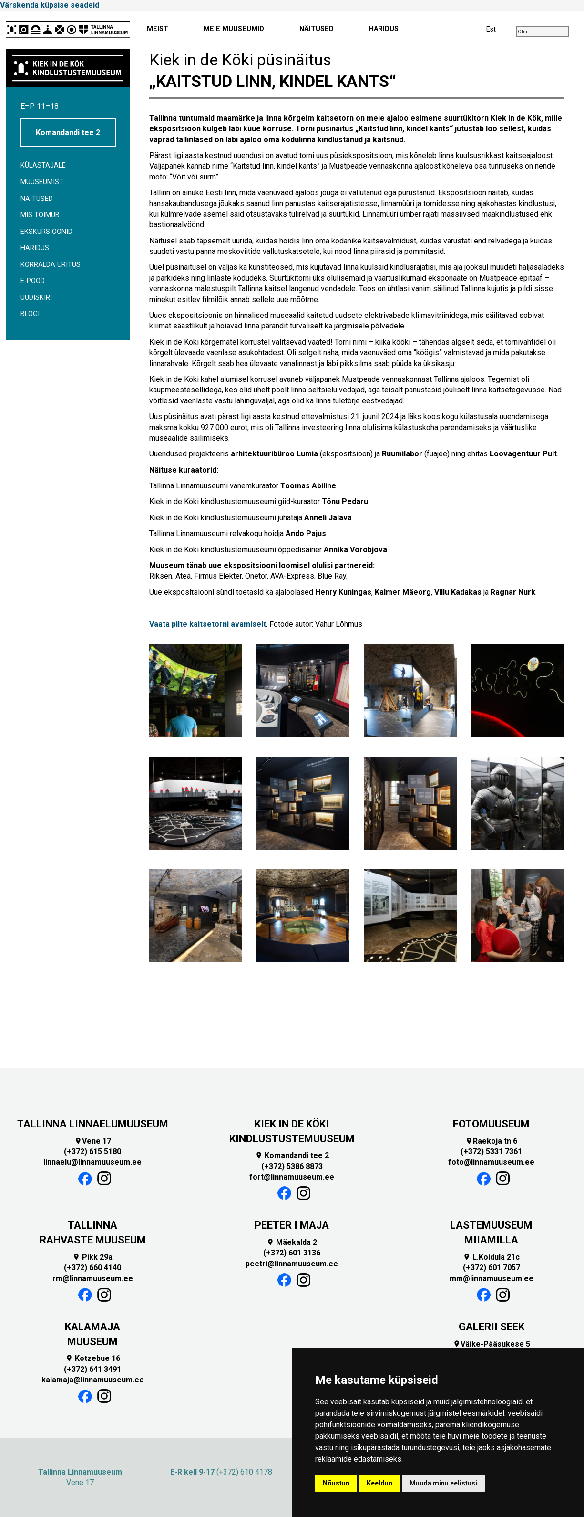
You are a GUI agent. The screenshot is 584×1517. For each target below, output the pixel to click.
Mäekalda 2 (291, 1242)
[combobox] (542, 31)
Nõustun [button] (336, 1483)
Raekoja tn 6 (491, 1141)
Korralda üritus (50, 265)
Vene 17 (92, 1141)
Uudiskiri (36, 298)
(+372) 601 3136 (291, 1252)
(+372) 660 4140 (92, 1267)
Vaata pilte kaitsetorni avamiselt (207, 624)
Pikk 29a (92, 1257)
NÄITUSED (316, 29)
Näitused (36, 199)
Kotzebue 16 (92, 1358)
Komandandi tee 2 (68, 132)
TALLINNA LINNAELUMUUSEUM (92, 1124)
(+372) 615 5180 (92, 1151)
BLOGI (30, 314)
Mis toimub (40, 215)
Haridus (34, 248)
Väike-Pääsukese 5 (491, 1343)
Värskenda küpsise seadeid (49, 5)
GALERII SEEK (491, 1327)
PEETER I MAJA (292, 1225)
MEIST (157, 29)
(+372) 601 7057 (491, 1267)
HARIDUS (384, 29)
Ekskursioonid (46, 232)
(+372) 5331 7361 (491, 1151)
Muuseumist (41, 182)
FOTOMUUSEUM (491, 1124)
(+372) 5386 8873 (292, 1166)
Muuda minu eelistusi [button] (443, 1483)
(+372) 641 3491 (92, 1369)
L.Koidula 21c (491, 1257)
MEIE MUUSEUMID (234, 29)
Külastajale (43, 165)
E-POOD (32, 281)
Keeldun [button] (379, 1483)
